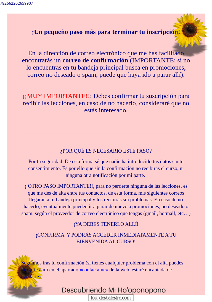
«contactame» (94, 269)
